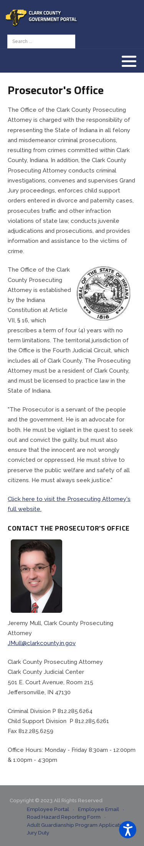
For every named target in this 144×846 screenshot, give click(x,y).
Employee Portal (48, 809)
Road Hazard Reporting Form (64, 817)
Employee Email (98, 809)
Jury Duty (38, 832)
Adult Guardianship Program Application (77, 825)
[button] (129, 61)
